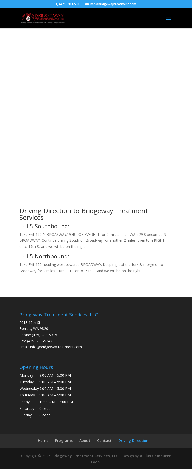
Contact (104, 440)
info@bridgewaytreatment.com (56, 346)
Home (43, 440)
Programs (64, 440)
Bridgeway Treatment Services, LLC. (85, 455)
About (84, 440)
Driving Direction (133, 440)
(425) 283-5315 (44, 334)
